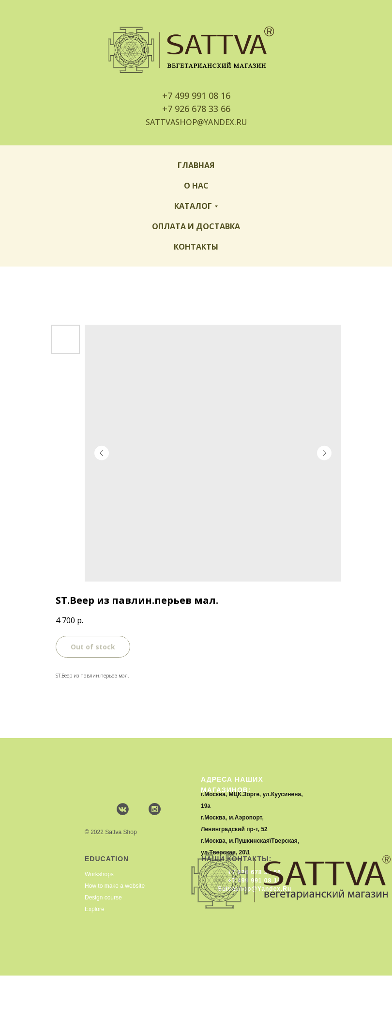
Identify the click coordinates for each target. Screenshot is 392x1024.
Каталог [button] (193, 206)
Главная (196, 165)
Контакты (196, 246)
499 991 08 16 (202, 95)
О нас (196, 185)
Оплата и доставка (196, 226)
